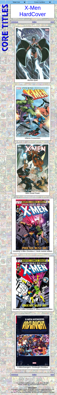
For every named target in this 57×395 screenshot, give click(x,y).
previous (14, 22)
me (29, 384)
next (52, 22)
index (34, 22)
